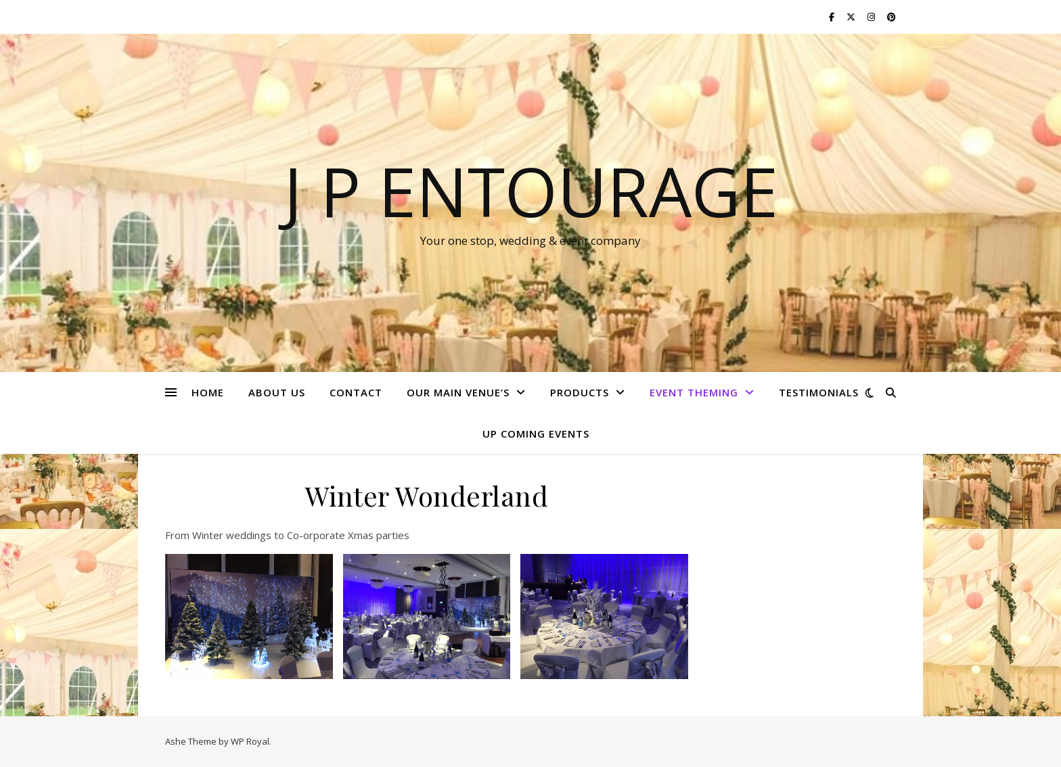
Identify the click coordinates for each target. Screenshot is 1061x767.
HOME (207, 392)
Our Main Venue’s (458, 392)
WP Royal (250, 741)
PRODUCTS (579, 392)
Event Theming (694, 392)
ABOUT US (276, 392)
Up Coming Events (535, 433)
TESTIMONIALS (819, 392)
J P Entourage (531, 191)
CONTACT (356, 392)
